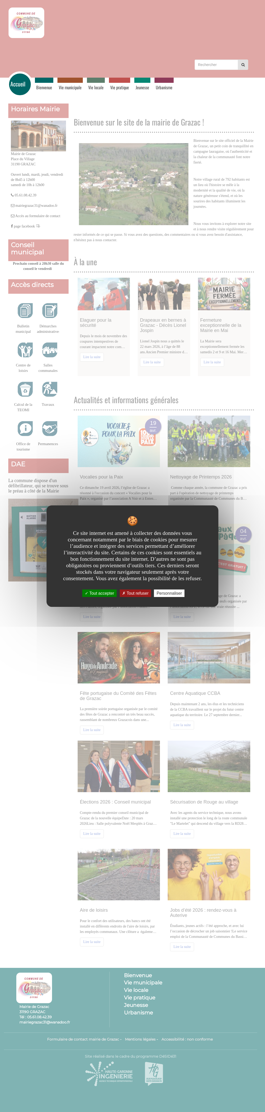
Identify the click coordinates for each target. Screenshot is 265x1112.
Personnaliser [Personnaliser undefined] (169, 593)
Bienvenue (44, 87)
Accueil (17, 83)
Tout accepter (99, 593)
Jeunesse (142, 87)
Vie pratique (119, 87)
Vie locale (96, 87)
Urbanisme (164, 87)
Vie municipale (70, 87)
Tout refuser (135, 593)
